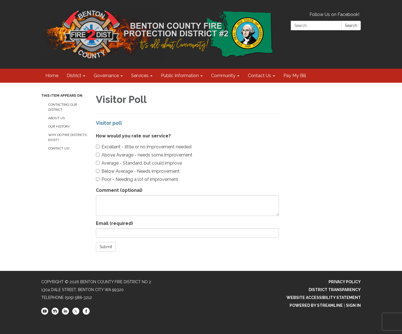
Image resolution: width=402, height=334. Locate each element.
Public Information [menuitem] (180, 75)
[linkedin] (65, 313)
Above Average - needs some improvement (144, 155)
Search (351, 25)
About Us (56, 118)
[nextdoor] (55, 313)
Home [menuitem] (51, 75)
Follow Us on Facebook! (334, 14)
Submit (106, 247)
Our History (59, 126)
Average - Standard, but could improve (139, 163)
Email (114, 223)
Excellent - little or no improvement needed (143, 146)
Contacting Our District (62, 107)
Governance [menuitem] (106, 75)
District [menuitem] (74, 75)
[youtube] (44, 313)
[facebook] (86, 313)
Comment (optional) (119, 190)
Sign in (353, 305)
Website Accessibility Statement (324, 297)
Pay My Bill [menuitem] (294, 75)
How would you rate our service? (133, 136)
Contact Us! (59, 148)
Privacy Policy (345, 282)
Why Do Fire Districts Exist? (67, 137)
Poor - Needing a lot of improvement (137, 179)
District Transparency (335, 289)
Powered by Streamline (316, 305)
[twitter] (75, 313)
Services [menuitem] (140, 75)
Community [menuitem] (223, 75)
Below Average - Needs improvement (138, 171)
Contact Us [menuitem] (259, 75)
